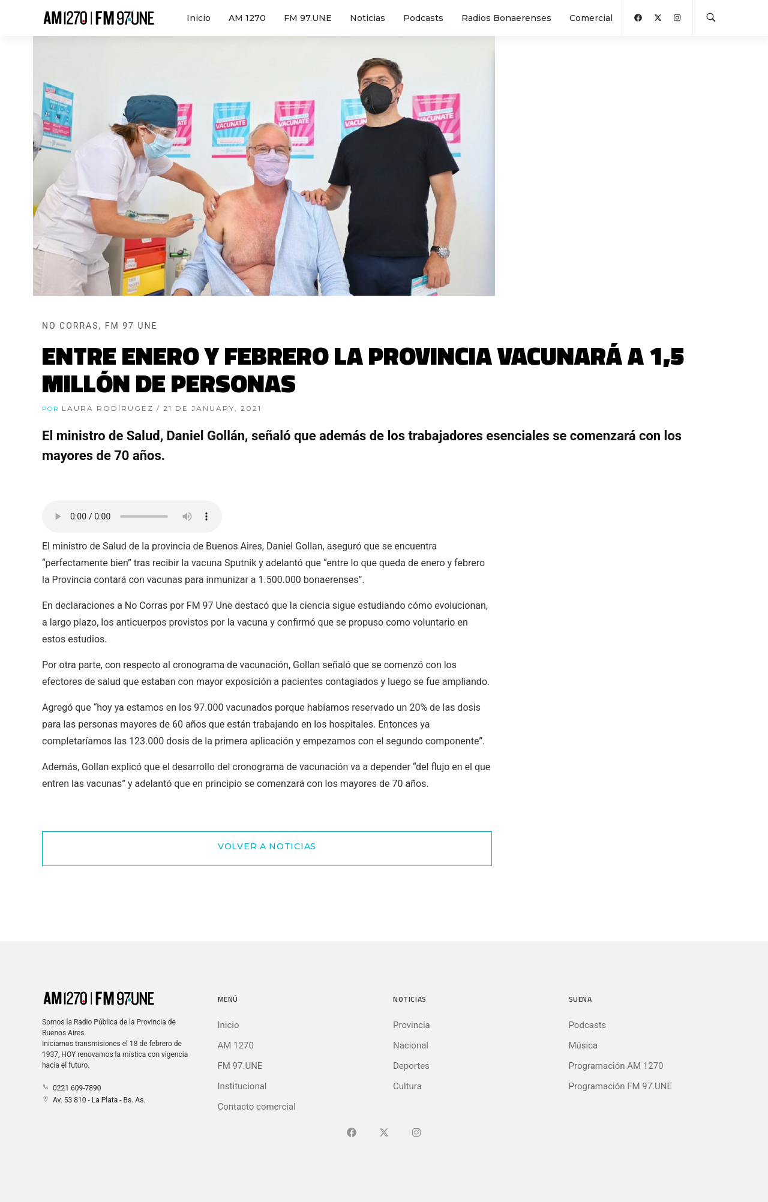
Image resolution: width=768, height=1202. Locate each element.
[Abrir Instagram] (677, 17)
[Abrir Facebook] (638, 17)
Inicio (199, 18)
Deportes (411, 1065)
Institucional (242, 1086)
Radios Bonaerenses (506, 18)
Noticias (367, 18)
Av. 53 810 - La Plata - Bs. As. (93, 1100)
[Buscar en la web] (711, 18)
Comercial (591, 18)
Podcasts (423, 18)
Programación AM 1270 (616, 1065)
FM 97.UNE (308, 18)
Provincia (411, 1025)
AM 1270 (247, 18)
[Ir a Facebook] (352, 1133)
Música (583, 1045)
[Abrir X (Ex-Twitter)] (658, 17)
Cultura (407, 1086)
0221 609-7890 (71, 1088)
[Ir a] (416, 1133)
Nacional (410, 1045)
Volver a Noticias (267, 846)
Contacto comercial (257, 1106)
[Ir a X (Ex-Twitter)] (384, 1133)
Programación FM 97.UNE (621, 1086)
